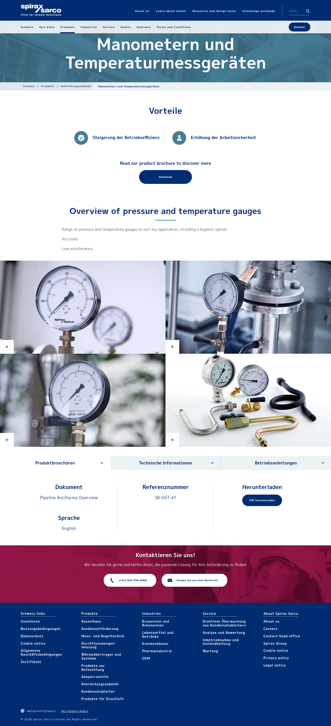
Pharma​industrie (157, 651)
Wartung (210, 651)
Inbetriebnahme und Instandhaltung (221, 642)
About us (271, 621)
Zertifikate (31, 662)
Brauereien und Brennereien (155, 623)
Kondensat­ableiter (98, 691)
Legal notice (274, 665)
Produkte (47, 86)
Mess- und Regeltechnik (103, 636)
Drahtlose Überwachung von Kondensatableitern (224, 623)
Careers (270, 628)
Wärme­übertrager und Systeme (101, 656)
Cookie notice (33, 643)
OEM (146, 658)
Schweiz (29, 86)
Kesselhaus (91, 621)
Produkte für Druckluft (102, 699)
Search (308, 11)
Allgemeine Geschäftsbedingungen (41, 652)
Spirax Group (275, 643)
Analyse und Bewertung (224, 632)
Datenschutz (32, 636)
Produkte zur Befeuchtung (93, 667)
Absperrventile (95, 677)
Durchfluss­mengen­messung (98, 645)
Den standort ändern (74, 711)
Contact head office (281, 636)
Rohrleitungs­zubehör (75, 86)
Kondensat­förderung (99, 628)
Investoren (30, 621)
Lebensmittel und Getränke (158, 634)
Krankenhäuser (155, 643)
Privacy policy (276, 658)
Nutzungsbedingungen (41, 628)
